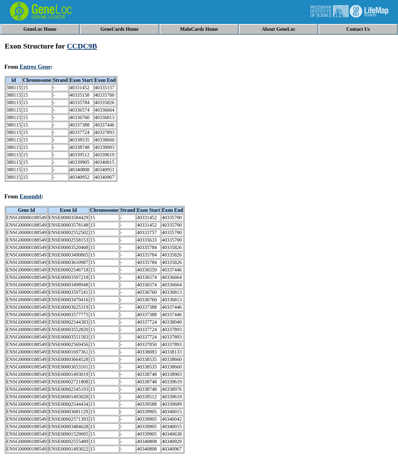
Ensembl (30, 196)
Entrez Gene (35, 66)
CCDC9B (82, 46)
